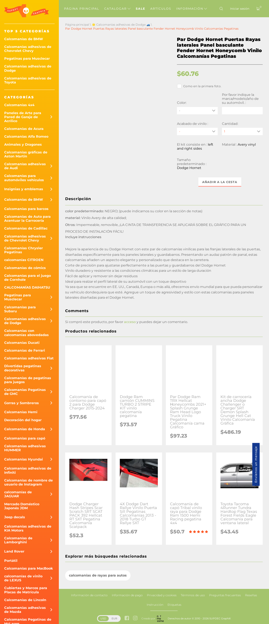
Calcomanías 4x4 (19, 105)
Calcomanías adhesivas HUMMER (25, 448)
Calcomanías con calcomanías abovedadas (26, 333)
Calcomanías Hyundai (23, 459)
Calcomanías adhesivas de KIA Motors (27, 528)
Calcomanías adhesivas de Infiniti (27, 470)
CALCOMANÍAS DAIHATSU (27, 287)
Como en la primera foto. (199, 86)
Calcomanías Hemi (20, 412)
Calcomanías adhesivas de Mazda (25, 610)
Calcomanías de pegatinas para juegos (27, 380)
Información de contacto (89, 595)
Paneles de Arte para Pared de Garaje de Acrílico (22, 117)
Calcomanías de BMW (23, 39)
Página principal (81, 9)
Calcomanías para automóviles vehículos (24, 178)
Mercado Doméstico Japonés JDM (21, 506)
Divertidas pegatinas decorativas (22, 368)
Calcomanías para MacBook (28, 568)
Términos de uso (193, 595)
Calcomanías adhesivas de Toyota (27, 80)
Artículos (160, 9)
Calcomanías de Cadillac (25, 228)
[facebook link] (127, 618)
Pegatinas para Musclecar (27, 59)
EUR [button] (114, 618)
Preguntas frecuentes (225, 595)
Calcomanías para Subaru (20, 309)
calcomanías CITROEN (24, 260)
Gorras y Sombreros (21, 403)
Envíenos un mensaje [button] (256, 464)
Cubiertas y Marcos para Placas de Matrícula (25, 590)
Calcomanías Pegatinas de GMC (25, 392)
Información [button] (191, 9)
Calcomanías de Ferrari (24, 350)
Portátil (10, 561)
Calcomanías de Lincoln (25, 600)
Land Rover (14, 551)
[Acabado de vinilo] (197, 131)
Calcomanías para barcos (26, 209)
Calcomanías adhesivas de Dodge (27, 68)
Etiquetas (174, 605)
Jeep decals (14, 517)
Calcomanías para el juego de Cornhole (27, 278)
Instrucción (155, 605)
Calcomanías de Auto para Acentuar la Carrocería (27, 219)
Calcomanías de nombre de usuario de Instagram (28, 482)
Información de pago (127, 595)
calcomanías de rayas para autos (98, 575)
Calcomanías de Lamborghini (18, 540)
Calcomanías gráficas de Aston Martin (25, 154)
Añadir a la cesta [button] (219, 182)
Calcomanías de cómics (25, 268)
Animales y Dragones (23, 144)
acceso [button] (130, 322)
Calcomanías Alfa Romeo (26, 137)
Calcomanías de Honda (24, 429)
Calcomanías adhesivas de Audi (25, 166)
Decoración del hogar (23, 420)
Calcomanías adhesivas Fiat (29, 358)
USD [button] (103, 618)
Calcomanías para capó (24, 438)
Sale (140, 9)
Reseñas (251, 595)
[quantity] (242, 131)
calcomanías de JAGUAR (18, 494)
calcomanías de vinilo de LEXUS (23, 578)
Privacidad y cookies (162, 595)
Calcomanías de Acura (24, 129)
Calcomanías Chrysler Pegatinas (23, 250)
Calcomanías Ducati (22, 343)
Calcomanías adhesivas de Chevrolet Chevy (27, 49)
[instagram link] (135, 618)
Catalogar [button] (117, 9)
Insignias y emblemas (23, 189)
